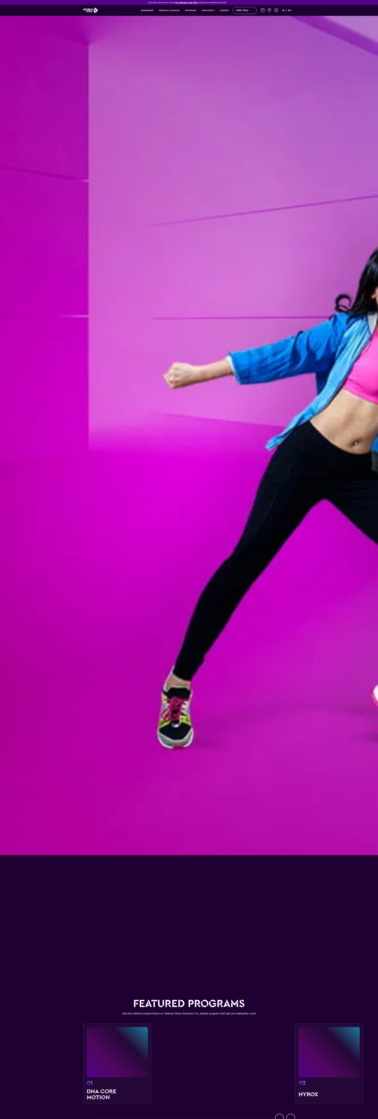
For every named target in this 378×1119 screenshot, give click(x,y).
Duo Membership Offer (186, 2)
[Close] (293, 2)
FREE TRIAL (244, 10)
